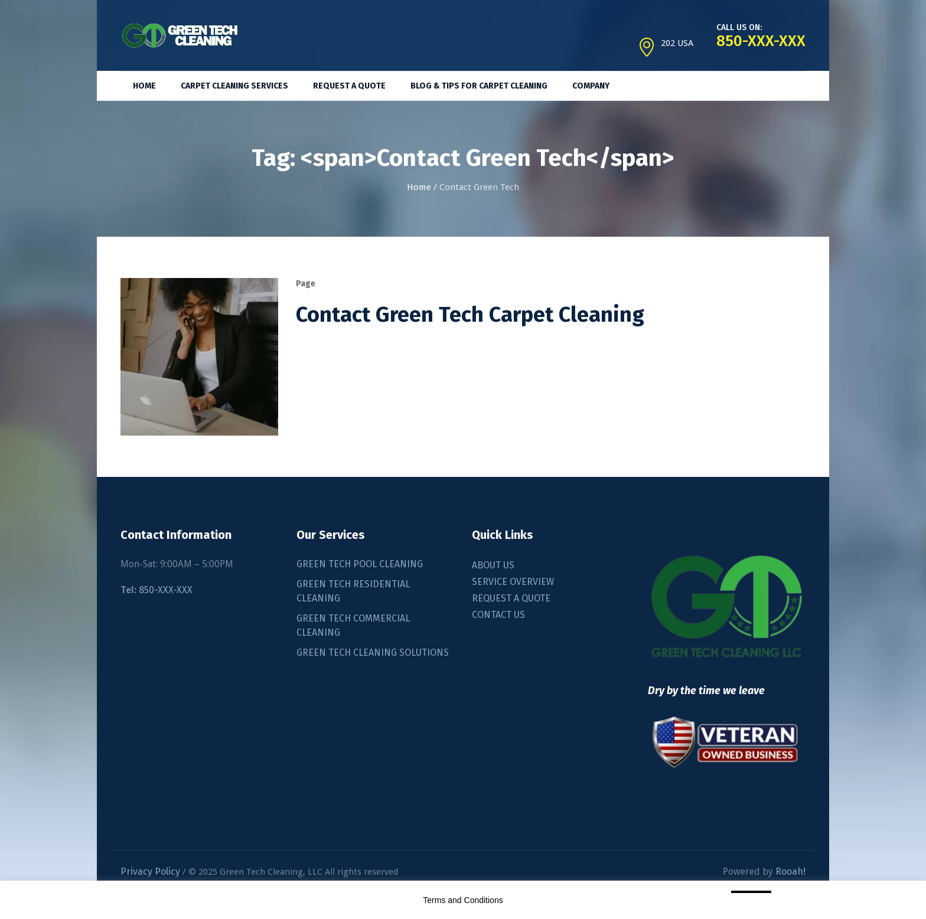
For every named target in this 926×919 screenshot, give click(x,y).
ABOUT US (493, 565)
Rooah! (790, 871)
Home (419, 187)
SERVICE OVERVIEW (513, 581)
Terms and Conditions (463, 900)
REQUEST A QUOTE (511, 598)
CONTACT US (498, 614)
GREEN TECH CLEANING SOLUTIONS (372, 652)
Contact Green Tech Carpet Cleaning (470, 315)
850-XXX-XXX (166, 590)
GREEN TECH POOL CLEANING (359, 564)
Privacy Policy (150, 871)
